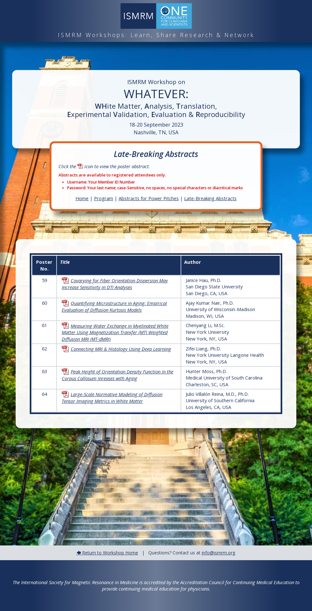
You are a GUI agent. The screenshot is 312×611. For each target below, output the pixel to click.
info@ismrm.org (218, 553)
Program (103, 198)
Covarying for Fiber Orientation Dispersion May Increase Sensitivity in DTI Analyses (115, 283)
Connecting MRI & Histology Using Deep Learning (116, 349)
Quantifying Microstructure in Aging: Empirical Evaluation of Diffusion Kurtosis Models (114, 306)
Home (82, 198)
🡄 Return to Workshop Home (107, 553)
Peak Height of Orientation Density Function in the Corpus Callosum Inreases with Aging (117, 374)
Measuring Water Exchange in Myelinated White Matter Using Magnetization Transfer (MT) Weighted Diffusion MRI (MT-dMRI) (115, 332)
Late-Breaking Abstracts (210, 198)
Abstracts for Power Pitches (149, 198)
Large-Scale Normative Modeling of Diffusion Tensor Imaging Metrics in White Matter (112, 397)
